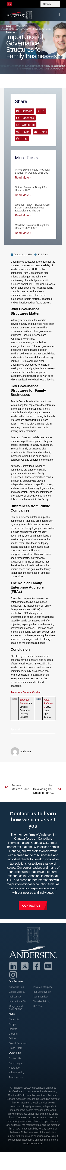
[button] (24, 111)
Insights (13, 1029)
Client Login (15, 1063)
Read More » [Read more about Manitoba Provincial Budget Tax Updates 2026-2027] (23, 232)
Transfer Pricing (41, 1001)
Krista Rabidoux (48, 703)
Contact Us (15, 1058)
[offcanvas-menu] (59, 14)
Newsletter (14, 1067)
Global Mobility (17, 991)
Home (8, 26)
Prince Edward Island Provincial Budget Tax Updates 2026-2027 (32, 171)
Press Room (15, 1047)
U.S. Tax (37, 1006)
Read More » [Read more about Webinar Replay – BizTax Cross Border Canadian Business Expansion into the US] (23, 215)
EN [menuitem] (9, 4)
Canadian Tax (16, 987)
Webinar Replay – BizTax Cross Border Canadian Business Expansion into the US (32, 207)
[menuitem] (9, 4)
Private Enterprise (43, 987)
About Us (14, 1019)
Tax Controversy (42, 991)
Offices (12, 1038)
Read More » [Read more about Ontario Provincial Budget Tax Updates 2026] (23, 195)
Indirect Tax (15, 996)
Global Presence (18, 1043)
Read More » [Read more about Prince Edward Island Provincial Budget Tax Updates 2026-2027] (23, 177)
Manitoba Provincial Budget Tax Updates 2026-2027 (32, 227)
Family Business (21, 26)
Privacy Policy (16, 1072)
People (13, 1024)
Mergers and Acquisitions (16, 1008)
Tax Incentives (41, 996)
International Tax (18, 1001)
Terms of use (16, 1077)
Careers (13, 1033)
